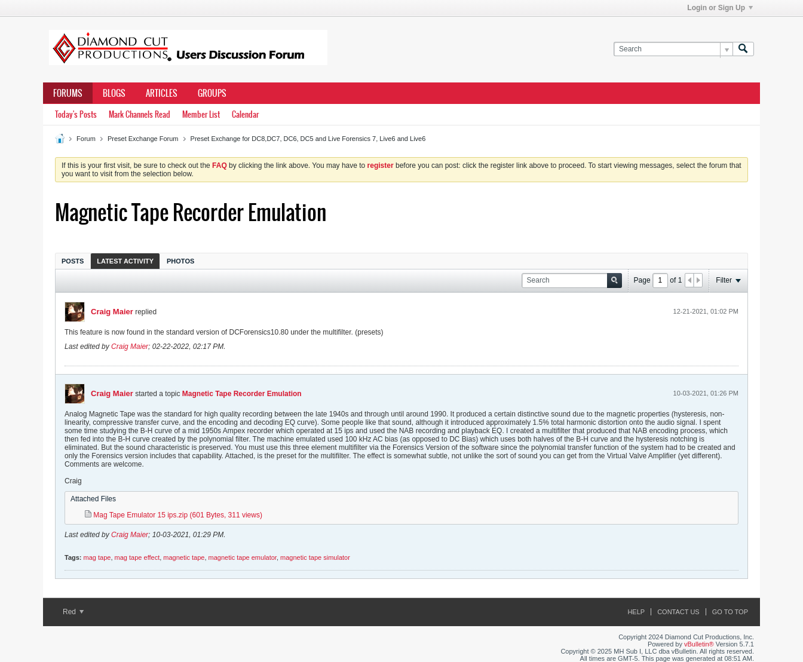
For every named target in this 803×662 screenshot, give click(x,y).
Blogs (114, 93)
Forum (86, 138)
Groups (212, 93)
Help (636, 611)
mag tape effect (137, 557)
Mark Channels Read (139, 114)
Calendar (245, 114)
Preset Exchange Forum (143, 138)
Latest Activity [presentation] (125, 261)
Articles (161, 93)
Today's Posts (76, 114)
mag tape (97, 557)
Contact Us (678, 611)
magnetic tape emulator (243, 557)
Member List (201, 114)
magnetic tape (183, 557)
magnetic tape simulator (315, 557)
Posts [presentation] (73, 261)
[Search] (673, 49)
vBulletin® (699, 644)
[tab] (72, 261)
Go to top (730, 611)
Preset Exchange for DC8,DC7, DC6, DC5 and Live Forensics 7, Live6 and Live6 (308, 138)
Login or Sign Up (720, 8)
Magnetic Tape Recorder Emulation (242, 394)
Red (73, 612)
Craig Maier (112, 311)
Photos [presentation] (180, 261)
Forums (67, 93)
